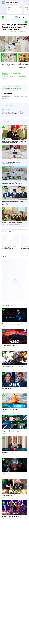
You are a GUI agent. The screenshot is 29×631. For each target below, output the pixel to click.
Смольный (5, 78)
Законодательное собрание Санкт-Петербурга (11, 74)
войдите (5, 88)
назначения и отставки (8, 76)
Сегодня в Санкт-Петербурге (18, 31)
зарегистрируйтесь (16, 88)
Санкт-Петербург (21, 76)
